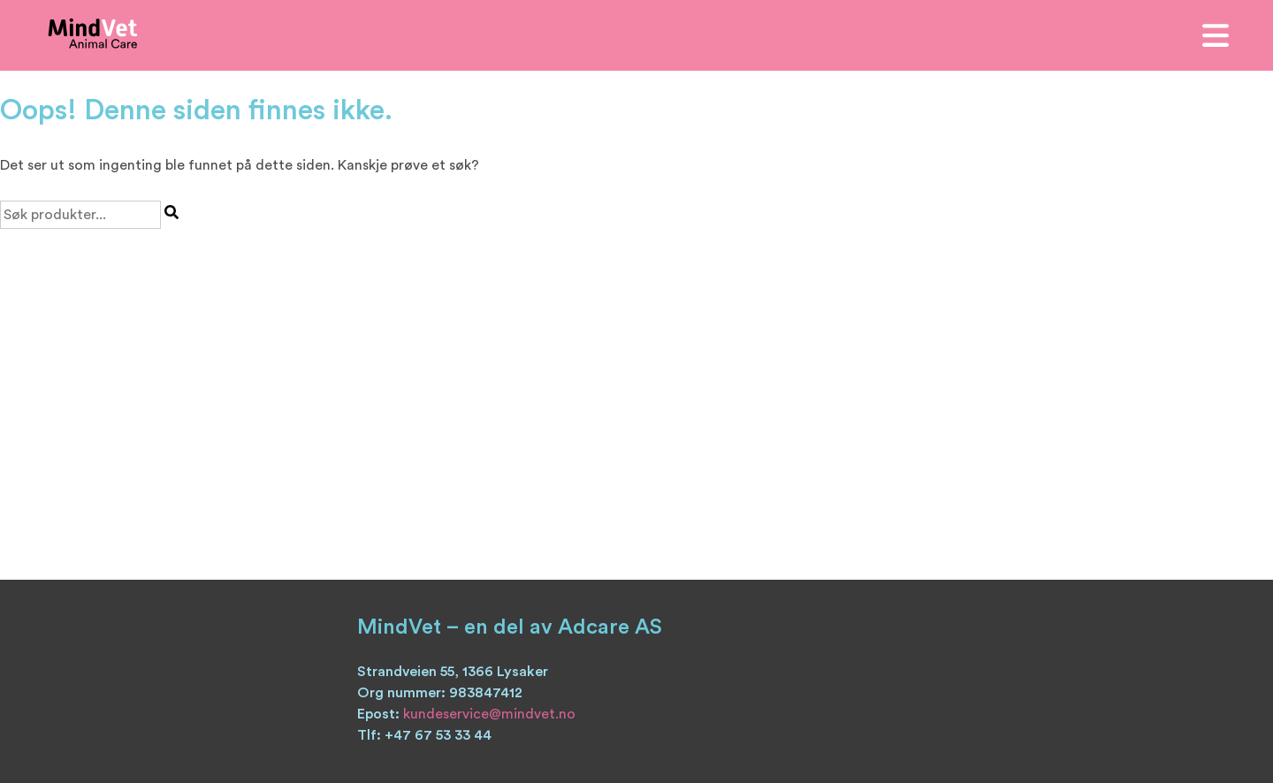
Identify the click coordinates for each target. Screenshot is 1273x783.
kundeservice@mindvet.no (489, 714)
